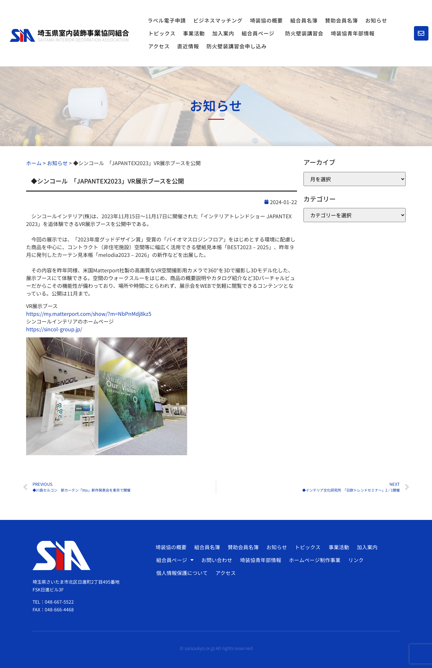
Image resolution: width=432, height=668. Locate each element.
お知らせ (376, 20)
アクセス (159, 46)
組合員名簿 (304, 20)
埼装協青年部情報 (353, 33)
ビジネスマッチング (218, 20)
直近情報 (188, 46)
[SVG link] (69, 35)
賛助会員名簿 (341, 20)
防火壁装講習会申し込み (236, 46)
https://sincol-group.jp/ (54, 329)
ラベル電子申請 (167, 20)
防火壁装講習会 (304, 33)
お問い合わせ (216, 560)
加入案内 (223, 33)
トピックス (162, 33)
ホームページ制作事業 (313, 560)
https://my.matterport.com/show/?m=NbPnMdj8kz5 (88, 313)
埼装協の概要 (266, 20)
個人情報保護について (181, 573)
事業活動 (194, 33)
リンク (354, 560)
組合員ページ (260, 33)
